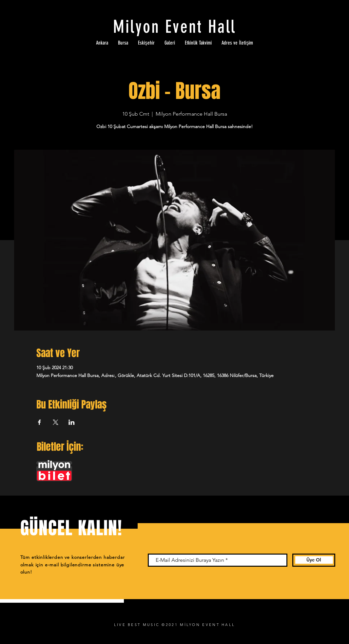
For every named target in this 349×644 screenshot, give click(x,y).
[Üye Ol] (313, 560)
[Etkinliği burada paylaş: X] (55, 422)
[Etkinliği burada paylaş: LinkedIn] (71, 422)
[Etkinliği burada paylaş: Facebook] (39, 422)
